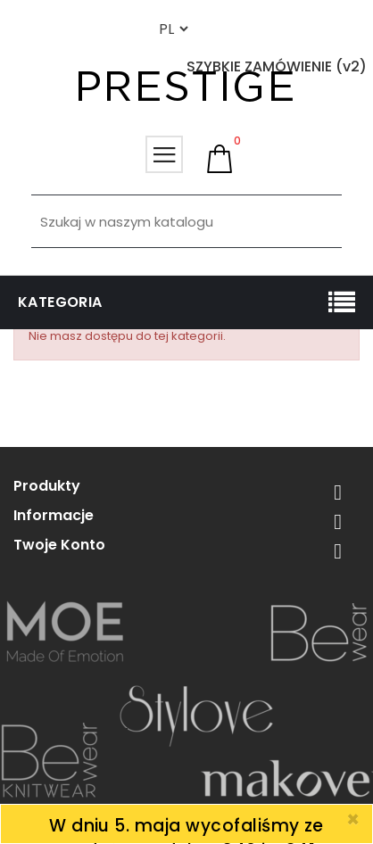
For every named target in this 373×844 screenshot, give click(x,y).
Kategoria (60, 302)
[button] (219, 159)
